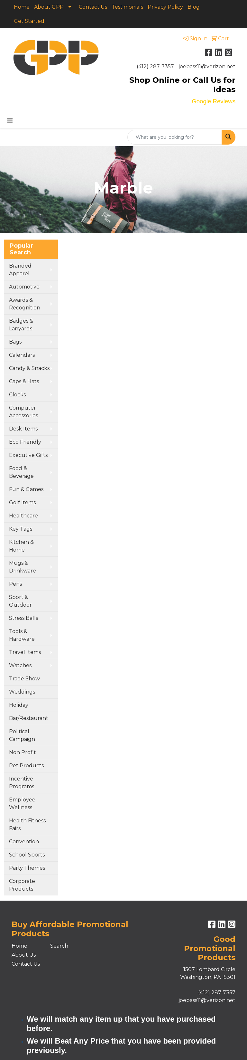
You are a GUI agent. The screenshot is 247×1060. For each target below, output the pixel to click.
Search (59, 946)
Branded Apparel (20, 270)
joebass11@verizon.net (206, 66)
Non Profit (22, 752)
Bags (15, 342)
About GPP (49, 7)
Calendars (22, 355)
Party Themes (27, 868)
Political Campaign (22, 735)
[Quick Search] (174, 137)
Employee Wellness (22, 803)
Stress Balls (23, 618)
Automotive (24, 287)
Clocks (17, 395)
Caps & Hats (24, 381)
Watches (20, 665)
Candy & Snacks (29, 368)
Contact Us (93, 7)
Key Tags (20, 529)
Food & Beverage (21, 472)
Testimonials (127, 7)
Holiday (18, 705)
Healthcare (23, 516)
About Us (24, 955)
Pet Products (26, 765)
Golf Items (22, 502)
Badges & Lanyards (21, 325)
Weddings (22, 692)
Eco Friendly (25, 442)
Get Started (29, 21)
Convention (24, 841)
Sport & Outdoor (20, 601)
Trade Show (24, 679)
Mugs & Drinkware (22, 567)
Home (22, 7)
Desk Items (23, 429)
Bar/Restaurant (28, 718)
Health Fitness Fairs (27, 824)
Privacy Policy (165, 7)
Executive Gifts (28, 455)
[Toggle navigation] (10, 121)
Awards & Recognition (24, 304)
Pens (15, 584)
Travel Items (25, 652)
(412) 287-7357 (155, 66)
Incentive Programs (21, 783)
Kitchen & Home (21, 546)
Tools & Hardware (22, 635)
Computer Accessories (23, 412)
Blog (194, 7)
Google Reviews (213, 101)
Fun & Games (26, 489)
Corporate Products (22, 885)
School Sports (27, 855)
